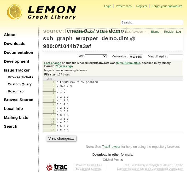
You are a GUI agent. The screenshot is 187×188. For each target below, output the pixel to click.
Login (107, 6)
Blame (155, 31)
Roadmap (16, 91)
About (9, 34)
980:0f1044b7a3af (67, 46)
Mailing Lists (16, 117)
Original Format (113, 170)
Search (10, 126)
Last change (52, 62)
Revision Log (172, 31)
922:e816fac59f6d (128, 62)
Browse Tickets (20, 77)
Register (141, 6)
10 (52, 122)
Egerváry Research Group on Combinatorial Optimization (150, 179)
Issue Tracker (17, 70)
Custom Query (20, 84)
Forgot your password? (167, 6)
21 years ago (64, 66)
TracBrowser (111, 158)
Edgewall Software (90, 179)
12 (52, 131)
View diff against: (165, 56)
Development (16, 61)
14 (52, 140)
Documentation (18, 52)
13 (52, 135)
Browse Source (18, 99)
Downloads (14, 43)
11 (52, 126)
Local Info (13, 108)
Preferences (124, 6)
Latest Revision (110, 31)
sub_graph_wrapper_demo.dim (86, 38)
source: (53, 31)
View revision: (120, 56)
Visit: (81, 56)
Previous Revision (84, 31)
